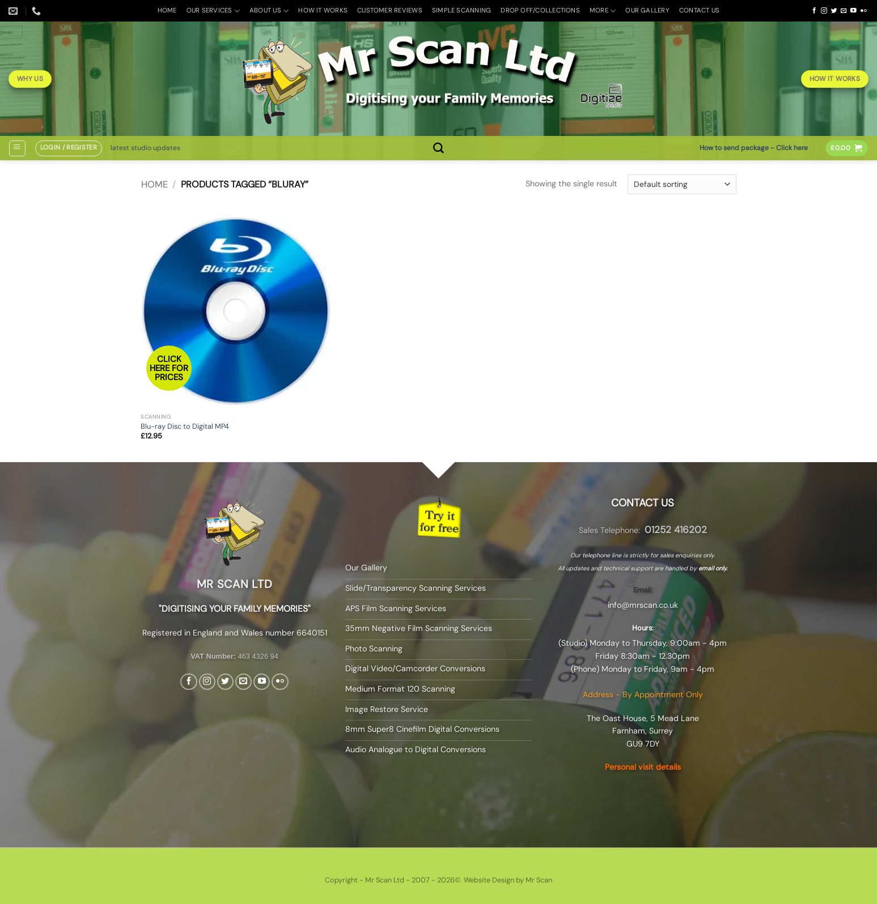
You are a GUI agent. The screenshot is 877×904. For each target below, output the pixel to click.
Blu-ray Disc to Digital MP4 (185, 426)
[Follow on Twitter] (834, 10)
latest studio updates (145, 147)
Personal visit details (643, 767)
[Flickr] (864, 10)
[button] (17, 148)
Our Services (213, 11)
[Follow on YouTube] (853, 10)
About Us (269, 11)
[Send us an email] (844, 10)
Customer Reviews (389, 10)
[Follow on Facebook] (814, 10)
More (603, 11)
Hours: (643, 628)
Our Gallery (647, 10)
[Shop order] (682, 184)
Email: (643, 590)
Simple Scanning (461, 10)
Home (167, 10)
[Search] (438, 148)
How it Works (323, 10)
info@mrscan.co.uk (643, 605)
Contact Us (699, 10)
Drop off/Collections (540, 10)
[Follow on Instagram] (824, 10)
